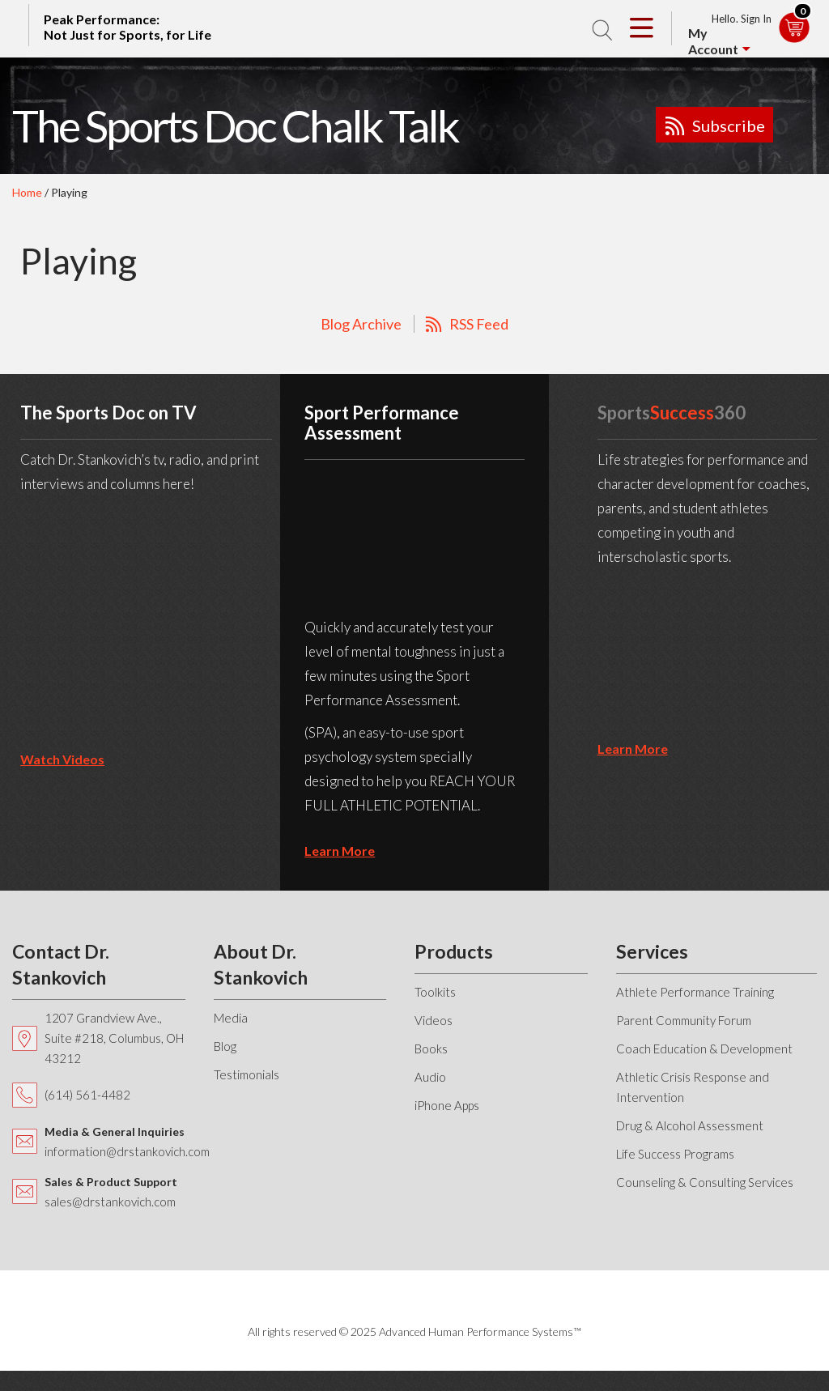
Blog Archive (361, 324)
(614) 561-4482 (87, 1094)
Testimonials (246, 1074)
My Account (713, 41)
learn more (339, 850)
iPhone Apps (446, 1105)
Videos (433, 1020)
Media (231, 1017)
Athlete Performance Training (695, 992)
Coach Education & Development (704, 1048)
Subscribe (728, 125)
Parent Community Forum (683, 1020)
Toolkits (435, 992)
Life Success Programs (675, 1153)
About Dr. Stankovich (261, 964)
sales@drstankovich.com (110, 1201)
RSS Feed (478, 324)
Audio (430, 1077)
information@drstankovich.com (127, 1151)
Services (652, 951)
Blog (225, 1046)
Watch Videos (62, 759)
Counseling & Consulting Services (704, 1182)
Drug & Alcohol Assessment (689, 1125)
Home (27, 192)
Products (453, 951)
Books (431, 1048)
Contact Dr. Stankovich (60, 964)
